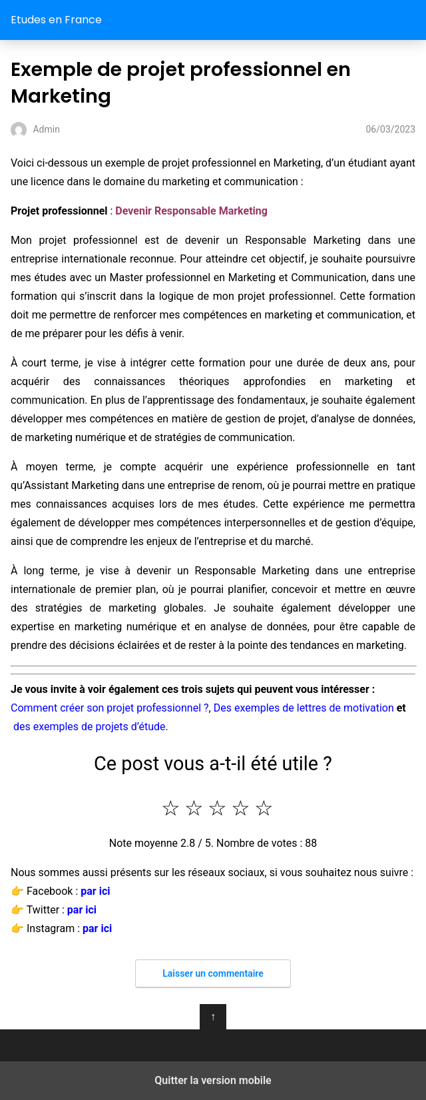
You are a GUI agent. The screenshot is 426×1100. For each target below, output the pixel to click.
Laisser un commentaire (212, 973)
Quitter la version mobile (212, 1080)
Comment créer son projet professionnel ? (110, 708)
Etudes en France (56, 19)
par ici (95, 891)
